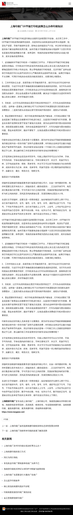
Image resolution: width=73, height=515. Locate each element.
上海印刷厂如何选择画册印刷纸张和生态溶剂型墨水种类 (34, 426)
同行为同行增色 (11, 457)
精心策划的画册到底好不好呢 (16, 486)
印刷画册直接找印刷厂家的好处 (17, 492)
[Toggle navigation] (69, 3)
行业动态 (30, 31)
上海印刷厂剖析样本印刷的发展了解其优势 (28, 431)
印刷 (8, 38)
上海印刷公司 (28, 106)
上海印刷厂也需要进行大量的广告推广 (20, 475)
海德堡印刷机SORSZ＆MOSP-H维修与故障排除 (24, 469)
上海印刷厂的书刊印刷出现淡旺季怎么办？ (22, 446)
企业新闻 (23, 31)
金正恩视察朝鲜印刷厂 (14, 498)
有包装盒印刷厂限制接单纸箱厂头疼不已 (21, 463)
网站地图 (27, 511)
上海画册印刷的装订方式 (15, 452)
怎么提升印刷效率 (12, 481)
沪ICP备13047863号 (45, 511)
